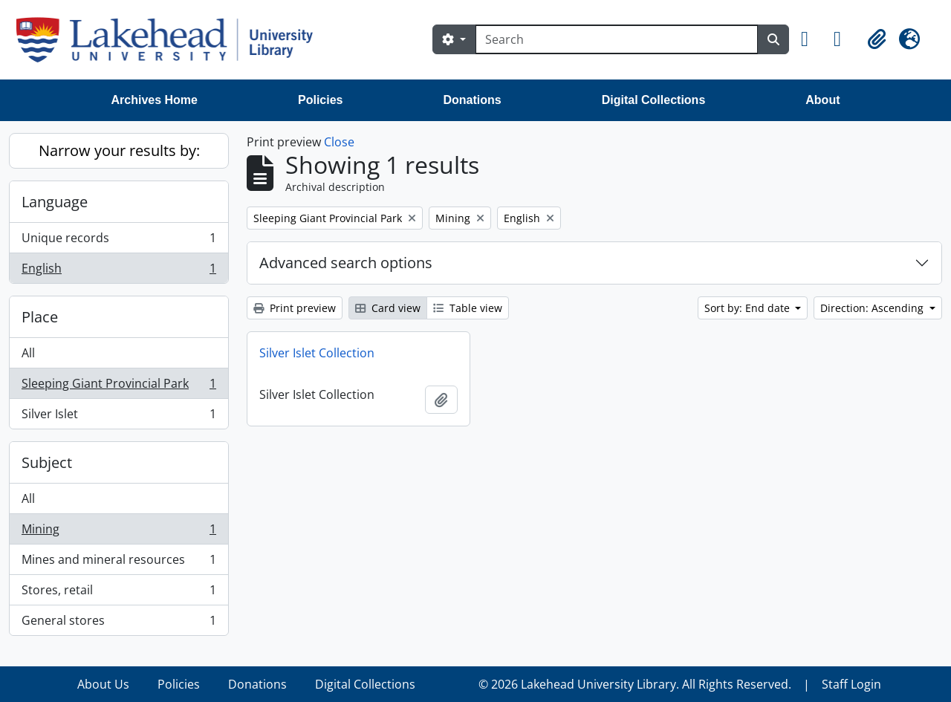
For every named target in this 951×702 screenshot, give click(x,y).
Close (339, 142)
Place (40, 317)
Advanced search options (345, 263)
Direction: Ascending (873, 308)
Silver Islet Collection (316, 353)
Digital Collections (654, 100)
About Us (103, 684)
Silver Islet (118, 417)
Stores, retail (118, 593)
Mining (118, 532)
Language (55, 202)
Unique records (118, 241)
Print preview (294, 308)
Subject (47, 462)
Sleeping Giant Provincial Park (118, 386)
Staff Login (851, 684)
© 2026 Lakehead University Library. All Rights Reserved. (634, 684)
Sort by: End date (748, 308)
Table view (467, 308)
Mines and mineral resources (118, 562)
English (118, 271)
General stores (118, 623)
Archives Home (154, 100)
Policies (320, 100)
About (822, 100)
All (28, 353)
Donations (472, 100)
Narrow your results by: (119, 150)
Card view (388, 308)
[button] (811, 39)
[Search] (617, 39)
